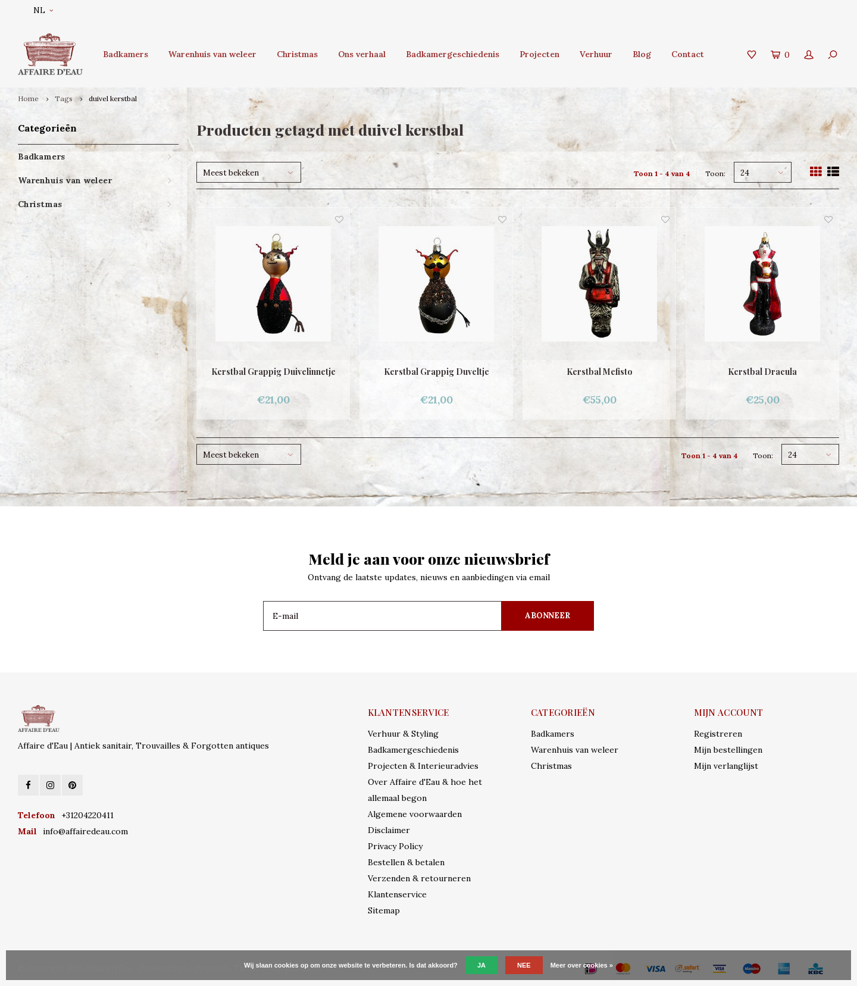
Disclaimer (389, 830)
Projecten (539, 54)
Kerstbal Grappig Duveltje (436, 371)
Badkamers (125, 54)
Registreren (718, 733)
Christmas (297, 54)
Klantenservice (397, 894)
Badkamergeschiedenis (452, 54)
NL (43, 10)
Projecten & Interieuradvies (423, 765)
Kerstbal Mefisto (600, 371)
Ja (481, 965)
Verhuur (596, 54)
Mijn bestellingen (728, 749)
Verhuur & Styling (403, 733)
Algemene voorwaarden (415, 814)
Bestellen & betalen (406, 862)
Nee (524, 965)
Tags (64, 98)
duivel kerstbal (113, 98)
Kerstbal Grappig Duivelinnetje (273, 371)
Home (28, 98)
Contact (687, 54)
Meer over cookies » (582, 965)
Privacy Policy (395, 846)
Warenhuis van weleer (212, 54)
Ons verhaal (362, 54)
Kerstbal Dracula (762, 371)
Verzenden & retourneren (419, 878)
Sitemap (384, 910)
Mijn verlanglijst (726, 765)
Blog (642, 54)
